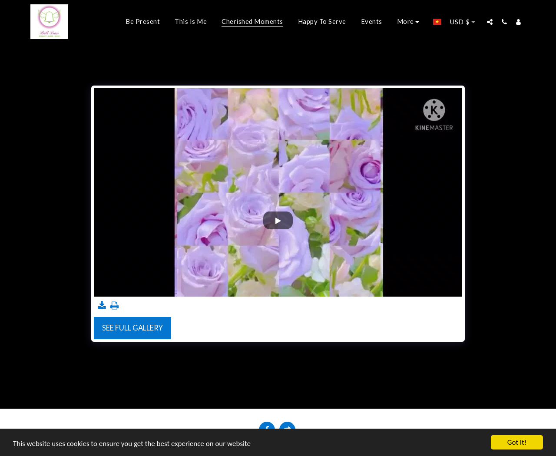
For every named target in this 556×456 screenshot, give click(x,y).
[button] (489, 21)
